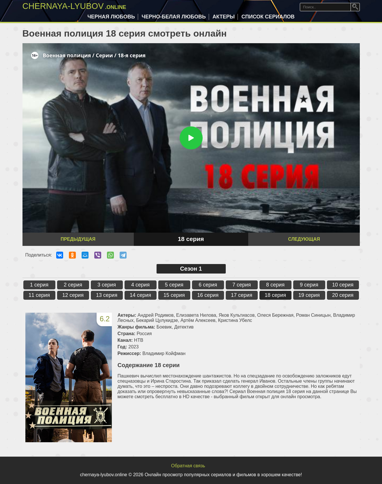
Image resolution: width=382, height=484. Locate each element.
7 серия (241, 285)
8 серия (275, 285)
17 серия (241, 295)
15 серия (174, 295)
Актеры (223, 17)
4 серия (140, 285)
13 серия (106, 295)
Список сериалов (268, 17)
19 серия (309, 295)
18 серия (275, 295)
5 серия (174, 285)
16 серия (208, 295)
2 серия (73, 285)
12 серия (73, 295)
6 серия (208, 285)
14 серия (140, 295)
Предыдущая (78, 239)
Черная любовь (111, 17)
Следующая (304, 239)
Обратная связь (188, 465)
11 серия (39, 295)
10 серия (342, 285)
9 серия (309, 285)
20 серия (342, 295)
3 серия (106, 285)
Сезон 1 (191, 268)
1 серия (39, 285)
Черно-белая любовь (174, 17)
